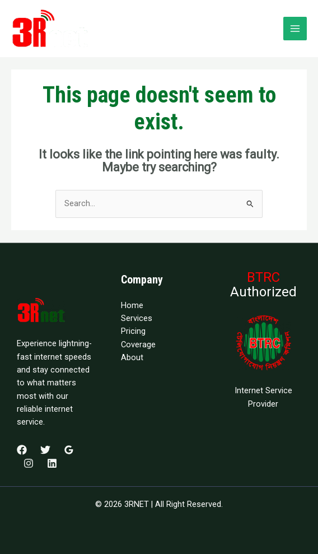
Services (136, 318)
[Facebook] (22, 450)
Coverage (138, 344)
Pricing (133, 331)
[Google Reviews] (69, 450)
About (132, 357)
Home (132, 305)
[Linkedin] (52, 463)
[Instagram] (29, 463)
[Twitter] (45, 450)
